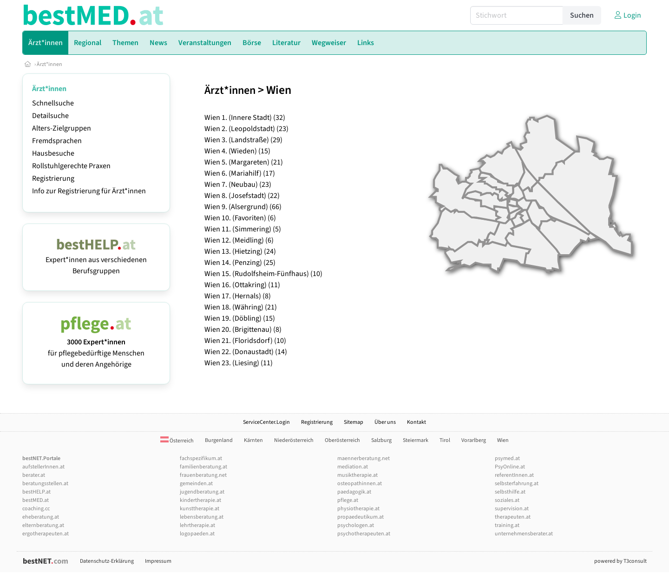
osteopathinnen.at (359, 483)
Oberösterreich (342, 440)
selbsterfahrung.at (516, 483)
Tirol (444, 440)
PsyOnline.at (510, 467)
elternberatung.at (43, 525)
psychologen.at (355, 525)
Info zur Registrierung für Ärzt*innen (89, 191)
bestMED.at (35, 500)
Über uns (385, 422)
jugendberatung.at (202, 492)
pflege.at (347, 500)
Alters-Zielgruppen (61, 128)
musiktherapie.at (357, 475)
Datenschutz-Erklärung (107, 561)
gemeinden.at (196, 483)
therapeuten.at (513, 517)
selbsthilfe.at (510, 492)
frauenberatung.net (203, 475)
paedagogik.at (354, 492)
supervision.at (512, 509)
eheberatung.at (40, 517)
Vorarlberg (473, 440)
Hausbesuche (53, 153)
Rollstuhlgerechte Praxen (71, 166)
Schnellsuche (53, 103)
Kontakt (416, 422)
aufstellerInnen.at (43, 467)
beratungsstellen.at (45, 483)
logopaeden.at (197, 534)
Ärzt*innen (49, 64)
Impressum (158, 561)
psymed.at (507, 458)
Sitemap (353, 422)
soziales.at (507, 500)
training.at (507, 525)
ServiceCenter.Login (266, 422)
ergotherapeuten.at (45, 534)
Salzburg (381, 440)
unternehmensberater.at (524, 534)
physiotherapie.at (358, 509)
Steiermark (415, 440)
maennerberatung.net (363, 458)
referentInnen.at (514, 475)
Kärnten (253, 440)
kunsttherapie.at (199, 509)
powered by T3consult (620, 561)
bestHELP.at (36, 492)
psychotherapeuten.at (363, 534)
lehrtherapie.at (197, 525)
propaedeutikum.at (360, 517)
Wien (503, 440)
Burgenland (219, 440)
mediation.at (352, 467)
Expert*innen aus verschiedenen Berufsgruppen (96, 260)
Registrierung (53, 178)
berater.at (33, 475)
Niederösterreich (294, 440)
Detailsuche (50, 116)
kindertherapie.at (200, 500)
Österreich (177, 441)
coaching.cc (36, 509)
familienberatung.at (203, 467)
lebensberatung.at (201, 517)
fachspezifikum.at (201, 458)
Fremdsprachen (57, 141)
